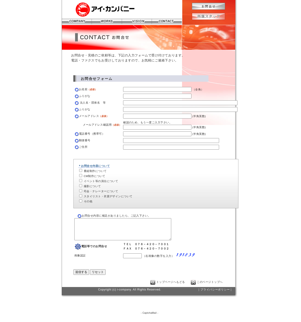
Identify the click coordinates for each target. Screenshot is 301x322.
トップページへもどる (167, 286)
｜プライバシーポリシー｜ (215, 293)
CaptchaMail (149, 317)
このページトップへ (207, 286)
